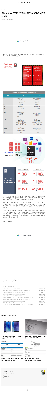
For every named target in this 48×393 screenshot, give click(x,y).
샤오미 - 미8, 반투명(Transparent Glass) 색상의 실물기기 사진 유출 (17, 304)
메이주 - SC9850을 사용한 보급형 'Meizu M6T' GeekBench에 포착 (17, 297)
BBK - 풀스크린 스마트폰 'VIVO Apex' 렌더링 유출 (13, 302)
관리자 (29, 390)
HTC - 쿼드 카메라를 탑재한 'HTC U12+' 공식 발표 (14, 301)
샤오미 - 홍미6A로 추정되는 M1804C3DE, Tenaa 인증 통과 (15, 299)
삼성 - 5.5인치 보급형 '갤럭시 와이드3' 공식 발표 (13, 294)
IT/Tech (4, 286)
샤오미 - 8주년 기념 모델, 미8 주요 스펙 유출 (12, 295)
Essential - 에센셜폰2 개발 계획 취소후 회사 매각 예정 (14, 292)
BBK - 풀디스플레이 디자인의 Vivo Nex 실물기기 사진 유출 (15, 290)
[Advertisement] (24, 41)
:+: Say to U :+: (24, 2)
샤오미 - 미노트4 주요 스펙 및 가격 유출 (11, 288)
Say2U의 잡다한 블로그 (8, 373)
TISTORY (24, 390)
